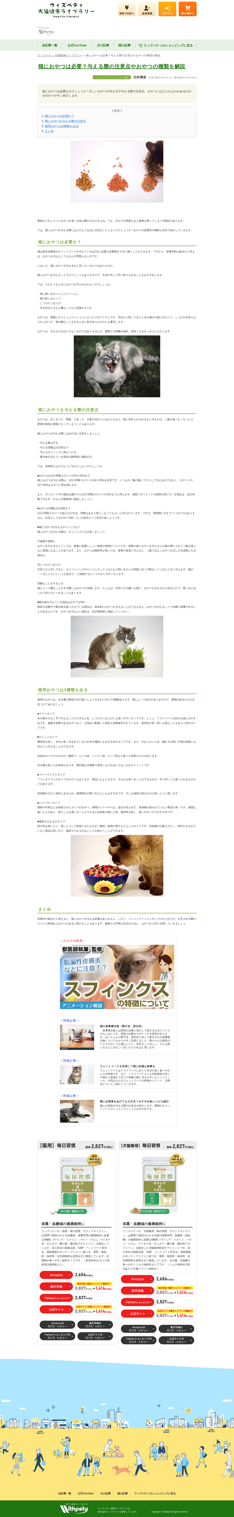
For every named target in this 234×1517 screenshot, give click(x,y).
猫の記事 (124, 45)
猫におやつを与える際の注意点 (65, 121)
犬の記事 (103, 45)
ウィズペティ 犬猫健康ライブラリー (59, 55)
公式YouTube (76, 45)
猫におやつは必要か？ (59, 116)
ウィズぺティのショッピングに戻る (166, 46)
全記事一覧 (49, 45)
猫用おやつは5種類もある (62, 126)
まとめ (49, 131)
